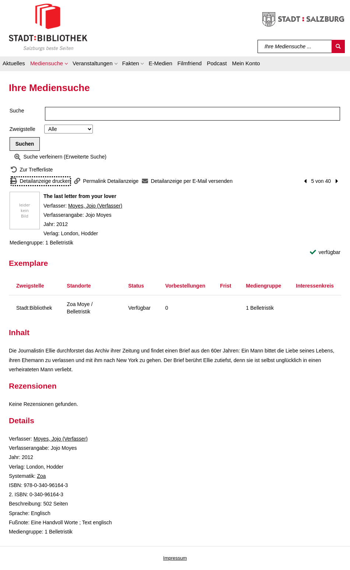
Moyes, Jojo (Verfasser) (95, 206)
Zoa (41, 476)
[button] (49, 64)
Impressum (175, 558)
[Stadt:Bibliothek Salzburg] (48, 27)
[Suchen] (338, 46)
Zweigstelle (22, 129)
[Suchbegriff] (295, 46)
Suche (17, 111)
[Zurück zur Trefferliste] (32, 169)
